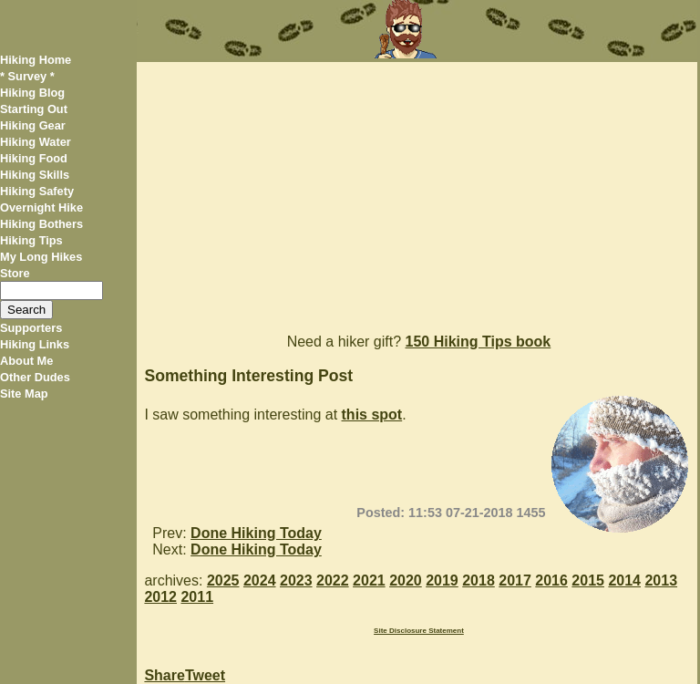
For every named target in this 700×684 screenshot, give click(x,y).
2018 (478, 580)
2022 (332, 580)
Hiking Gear (33, 125)
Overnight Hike (41, 207)
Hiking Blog (32, 92)
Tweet (205, 675)
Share (164, 675)
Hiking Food (33, 158)
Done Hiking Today (256, 533)
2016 (551, 580)
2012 (160, 597)
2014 (624, 580)
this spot (372, 414)
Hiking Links (34, 344)
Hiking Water (35, 142)
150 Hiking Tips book (478, 341)
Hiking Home (35, 60)
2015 (587, 580)
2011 (196, 597)
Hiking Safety (37, 191)
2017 (515, 580)
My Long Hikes (41, 257)
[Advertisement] (416, 189)
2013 (660, 580)
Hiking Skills (34, 174)
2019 (442, 580)
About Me (26, 361)
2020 (405, 580)
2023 (296, 580)
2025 (223, 580)
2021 (369, 580)
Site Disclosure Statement (419, 631)
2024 (259, 580)
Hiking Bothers (41, 224)
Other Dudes (35, 377)
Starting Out (33, 109)
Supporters (31, 328)
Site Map (24, 393)
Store (15, 273)
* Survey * (27, 76)
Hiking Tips (31, 240)
